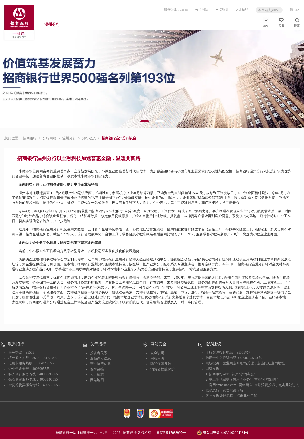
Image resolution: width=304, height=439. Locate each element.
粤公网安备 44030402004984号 (222, 432)
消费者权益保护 (162, 369)
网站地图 (97, 380)
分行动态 (89, 138)
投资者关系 (98, 353)
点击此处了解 (233, 390)
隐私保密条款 (160, 364)
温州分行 (52, 24)
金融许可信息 (100, 358)
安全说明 (157, 353)
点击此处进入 (288, 385)
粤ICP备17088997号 (176, 433)
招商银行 (30, 138)
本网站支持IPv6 (269, 10)
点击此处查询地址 (271, 363)
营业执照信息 (100, 364)
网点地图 (221, 9)
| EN (297, 9)
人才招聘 (242, 9)
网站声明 (157, 358)
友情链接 (97, 369)
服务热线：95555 (176, 9)
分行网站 (201, 9)
